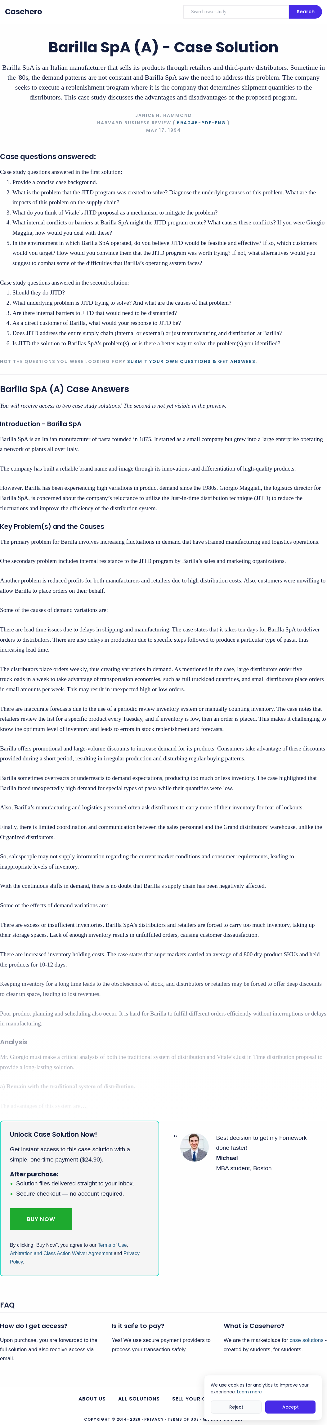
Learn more (249, 1392)
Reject (236, 1407)
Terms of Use (112, 1245)
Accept (290, 1407)
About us (92, 1398)
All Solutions (139, 1398)
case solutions (306, 1340)
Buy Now (41, 1219)
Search (306, 11)
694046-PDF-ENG (201, 123)
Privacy (154, 1419)
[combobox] (236, 12)
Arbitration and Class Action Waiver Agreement (61, 1253)
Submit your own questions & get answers (191, 361)
